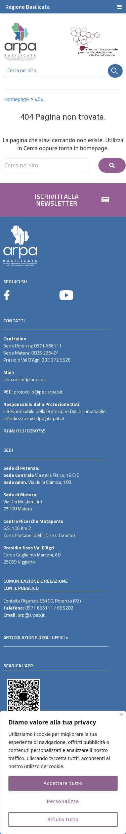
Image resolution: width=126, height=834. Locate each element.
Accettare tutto (63, 783)
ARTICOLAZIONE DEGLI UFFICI (34, 637)
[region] (63, 772)
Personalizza (63, 801)
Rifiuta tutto (63, 819)
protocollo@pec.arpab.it (38, 391)
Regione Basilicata (27, 7)
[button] (63, 199)
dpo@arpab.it (50, 418)
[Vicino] (121, 714)
